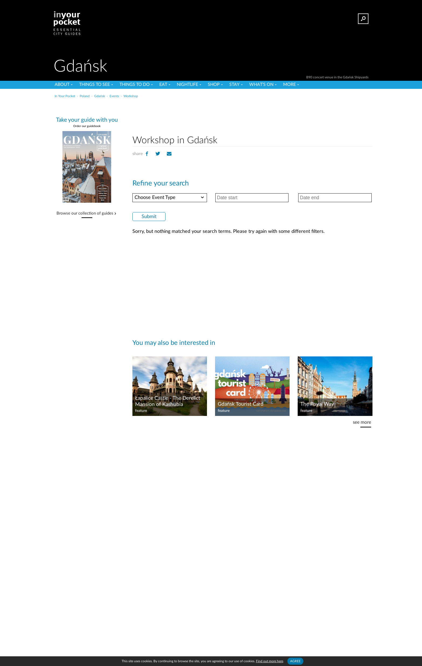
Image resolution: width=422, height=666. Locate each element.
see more (362, 422)
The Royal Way (317, 404)
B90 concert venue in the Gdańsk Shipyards (337, 77)
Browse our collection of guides (85, 213)
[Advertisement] (252, 115)
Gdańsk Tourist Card (240, 404)
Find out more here (269, 661)
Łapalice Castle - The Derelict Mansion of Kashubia (167, 401)
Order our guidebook (87, 126)
